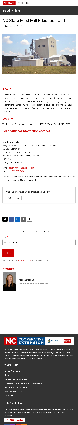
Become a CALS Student (15, 387)
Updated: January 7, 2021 (12, 26)
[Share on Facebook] (11, 219)
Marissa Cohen (26, 280)
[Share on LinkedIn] (17, 219)
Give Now (8, 395)
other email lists (24, 260)
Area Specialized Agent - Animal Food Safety (33, 284)
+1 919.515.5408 (16, 171)
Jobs (6, 375)
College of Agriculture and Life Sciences (23, 383)
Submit (8, 253)
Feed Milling (11, 10)
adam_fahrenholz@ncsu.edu (21, 168)
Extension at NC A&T (14, 391)
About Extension (12, 371)
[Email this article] (23, 219)
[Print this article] (29, 219)
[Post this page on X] (5, 219)
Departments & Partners (15, 379)
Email (5, 237)
